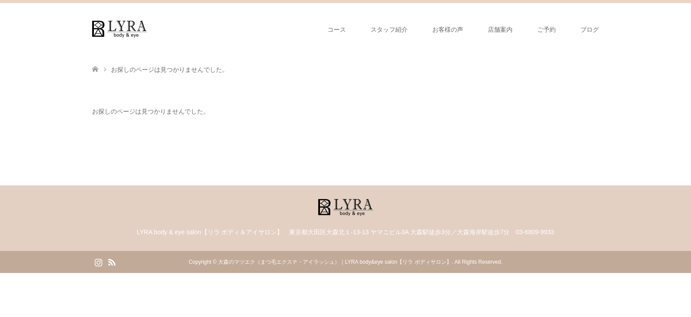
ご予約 (546, 29)
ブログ (589, 29)
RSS (111, 261)
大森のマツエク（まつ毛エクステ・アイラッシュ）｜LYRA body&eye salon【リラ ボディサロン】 (335, 262)
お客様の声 (447, 29)
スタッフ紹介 (389, 29)
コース (336, 29)
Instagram (98, 261)
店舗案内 (500, 29)
